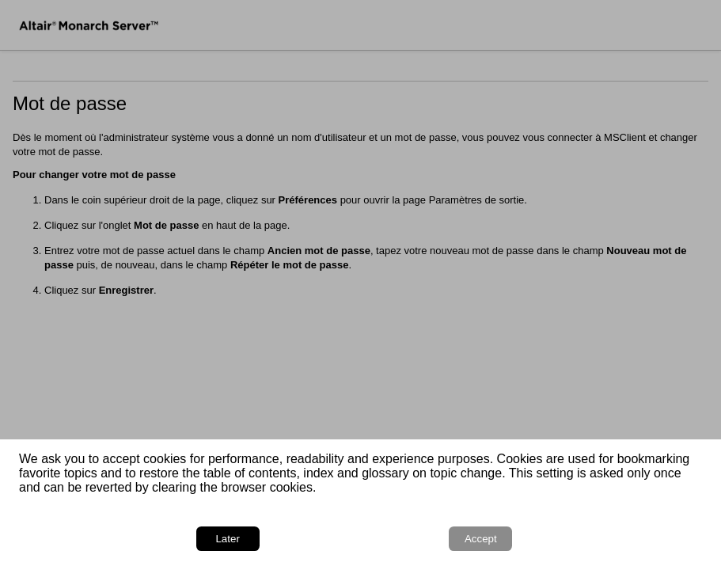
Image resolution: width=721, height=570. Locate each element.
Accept (481, 539)
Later (227, 539)
